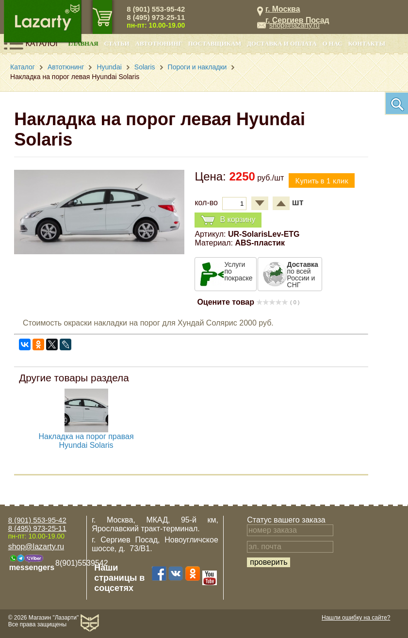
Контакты (366, 43)
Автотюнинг (158, 43)
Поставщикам (215, 43)
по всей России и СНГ (302, 275)
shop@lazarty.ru (294, 25)
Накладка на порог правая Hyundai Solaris (86, 440)
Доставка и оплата (281, 43)
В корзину (228, 220)
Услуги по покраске (238, 271)
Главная (83, 43)
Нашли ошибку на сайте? (356, 617)
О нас (333, 43)
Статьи (117, 43)
